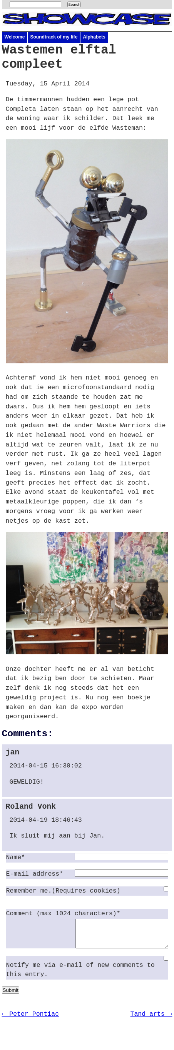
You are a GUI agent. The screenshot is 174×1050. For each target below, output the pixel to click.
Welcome (15, 37)
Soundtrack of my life (53, 37)
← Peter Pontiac (30, 1019)
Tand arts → (151, 1019)
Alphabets (94, 37)
